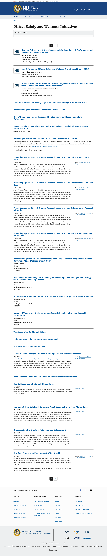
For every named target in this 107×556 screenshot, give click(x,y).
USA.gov (100, 546)
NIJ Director (17, 509)
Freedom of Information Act (87, 546)
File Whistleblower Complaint (21, 546)
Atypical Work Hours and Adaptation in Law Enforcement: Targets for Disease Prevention (53, 296)
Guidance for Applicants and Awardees (42, 514)
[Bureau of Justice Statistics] (77, 534)
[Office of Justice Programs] (18, 8)
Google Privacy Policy (80, 164)
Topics (57, 513)
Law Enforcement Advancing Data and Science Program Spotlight (38, 359)
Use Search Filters (21, 33)
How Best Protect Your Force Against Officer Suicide (37, 453)
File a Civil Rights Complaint (84, 513)
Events (57, 501)
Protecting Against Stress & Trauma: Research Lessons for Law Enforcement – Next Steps (51, 158)
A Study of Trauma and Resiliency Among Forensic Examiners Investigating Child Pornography (50, 314)
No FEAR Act (74, 546)
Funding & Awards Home (41, 501)
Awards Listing (38, 505)
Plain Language (36, 546)
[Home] (30, 8)
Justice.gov (53, 550)
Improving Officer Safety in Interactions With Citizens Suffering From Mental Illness (51, 407)
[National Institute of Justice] (87, 533)
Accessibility (7, 546)
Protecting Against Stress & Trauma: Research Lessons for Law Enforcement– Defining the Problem (53, 234)
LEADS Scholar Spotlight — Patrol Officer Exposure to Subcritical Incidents (47, 354)
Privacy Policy (46, 546)
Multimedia (58, 517)
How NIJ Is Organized (20, 505)
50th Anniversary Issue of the (44, 146)
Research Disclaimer (20, 517)
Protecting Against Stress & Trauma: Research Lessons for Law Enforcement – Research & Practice (53, 209)
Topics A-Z (87, 10)
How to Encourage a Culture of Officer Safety (34, 384)
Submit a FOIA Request (82, 509)
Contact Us (73, 10)
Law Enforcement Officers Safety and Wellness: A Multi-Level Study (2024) (55, 69)
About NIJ (16, 501)
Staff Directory (80, 505)
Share (93, 11)
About (66, 10)
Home (15, 20)
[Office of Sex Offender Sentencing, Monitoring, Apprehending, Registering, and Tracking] (87, 539)
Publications (58, 509)
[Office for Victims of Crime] (77, 539)
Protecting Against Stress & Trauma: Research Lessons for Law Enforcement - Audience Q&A (53, 184)
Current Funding (39, 509)
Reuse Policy (58, 521)
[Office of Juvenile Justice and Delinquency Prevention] (67, 539)
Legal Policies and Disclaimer (60, 546)
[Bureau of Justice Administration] (67, 533)
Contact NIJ (79, 501)
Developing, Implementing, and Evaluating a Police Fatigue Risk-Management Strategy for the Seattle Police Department (52, 278)
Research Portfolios (19, 513)
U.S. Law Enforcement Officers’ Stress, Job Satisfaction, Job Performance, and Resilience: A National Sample (57, 51)
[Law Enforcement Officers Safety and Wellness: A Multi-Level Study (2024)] (17, 71)
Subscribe (80, 10)
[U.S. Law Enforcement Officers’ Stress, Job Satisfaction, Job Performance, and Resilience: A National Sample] (17, 52)
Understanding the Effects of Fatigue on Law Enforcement (40, 430)
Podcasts (57, 505)
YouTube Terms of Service (85, 162)
